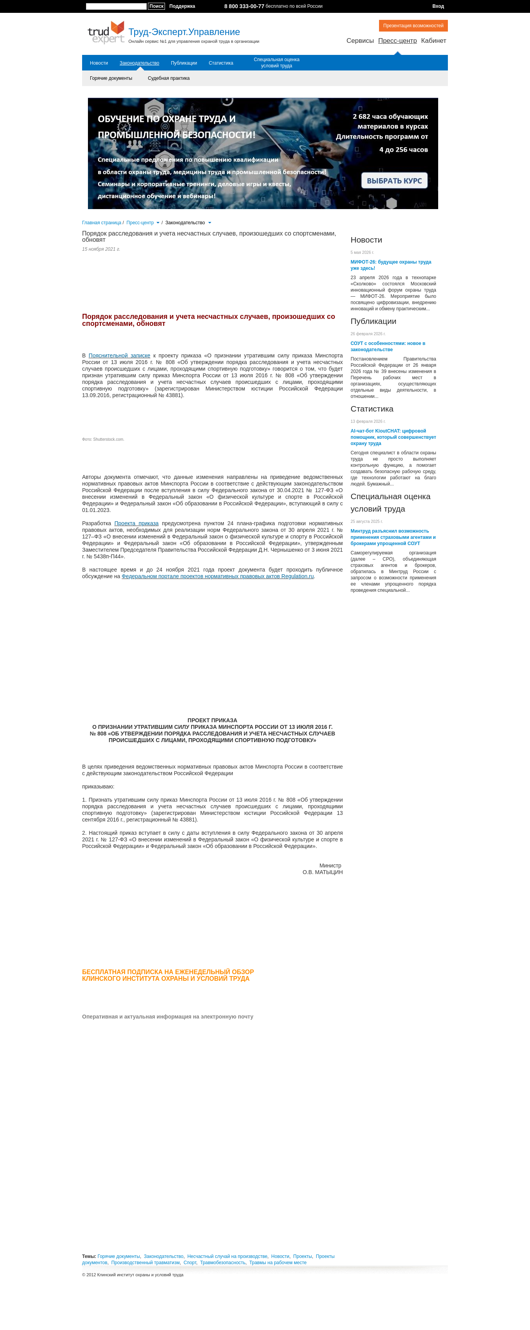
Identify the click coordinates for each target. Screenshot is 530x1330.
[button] (157, 222)
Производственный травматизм (145, 1262)
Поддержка (182, 6)
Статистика (221, 63)
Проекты (302, 1256)
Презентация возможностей (413, 25)
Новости (99, 63)
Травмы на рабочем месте (278, 1262)
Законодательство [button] (188, 222)
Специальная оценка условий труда (276, 63)
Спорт (190, 1262)
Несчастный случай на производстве (227, 1256)
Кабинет (433, 40)
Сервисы (360, 40)
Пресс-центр (397, 40)
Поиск (156, 6)
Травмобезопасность (223, 1262)
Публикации (184, 63)
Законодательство (139, 63)
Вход (438, 6)
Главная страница (101, 222)
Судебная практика (169, 78)
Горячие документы (111, 78)
